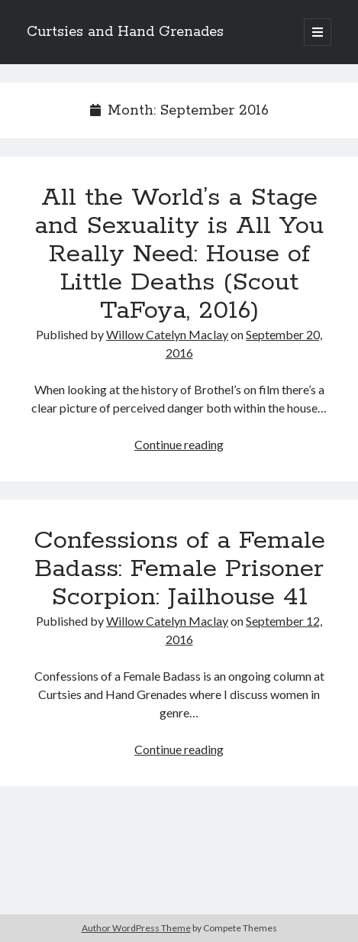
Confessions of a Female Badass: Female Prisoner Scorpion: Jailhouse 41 (179, 569)
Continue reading (179, 444)
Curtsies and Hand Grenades (125, 32)
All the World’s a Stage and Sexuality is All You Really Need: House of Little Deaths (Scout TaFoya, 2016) (179, 254)
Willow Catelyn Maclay (167, 334)
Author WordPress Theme (136, 928)
